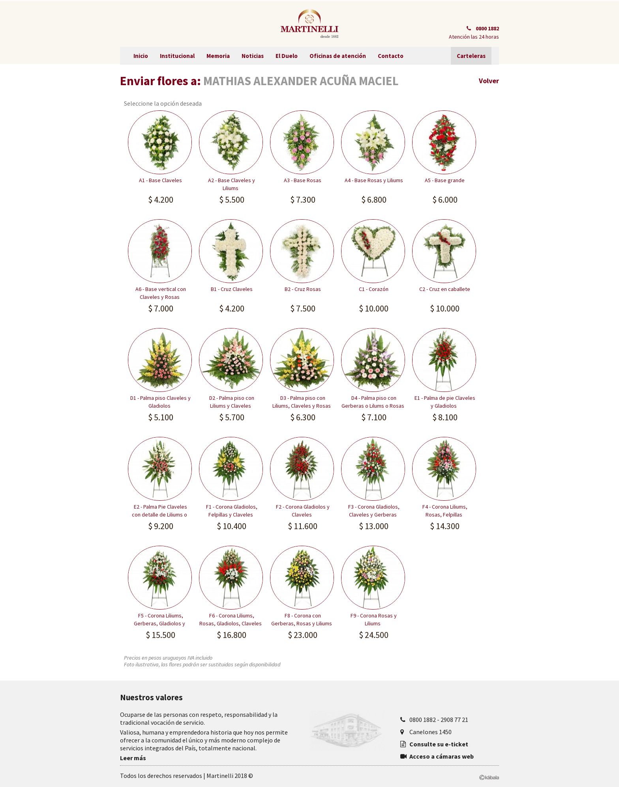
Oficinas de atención (338, 56)
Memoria (218, 56)
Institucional (177, 56)
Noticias (253, 56)
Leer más (133, 758)
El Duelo (287, 56)
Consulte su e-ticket (438, 744)
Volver (489, 80)
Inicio (140, 56)
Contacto (390, 56)
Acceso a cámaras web (441, 756)
